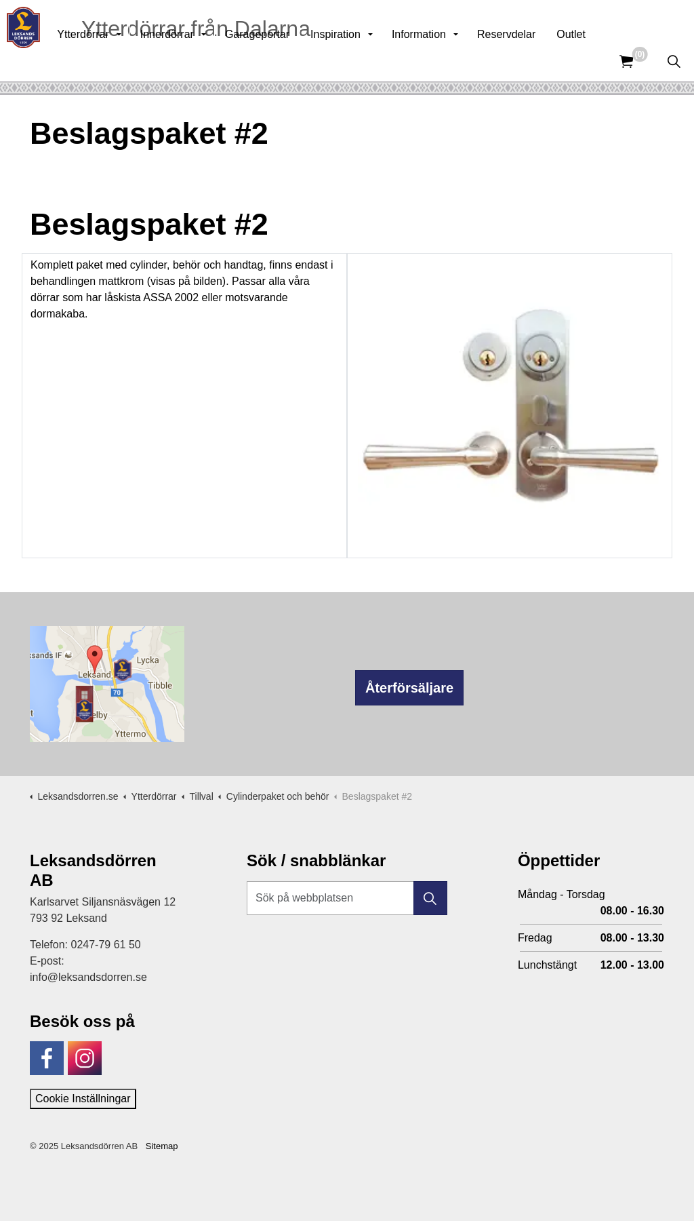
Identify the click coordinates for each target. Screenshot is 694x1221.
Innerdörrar (196, 60)
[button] (430, 898)
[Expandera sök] (673, 61)
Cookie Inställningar (83, 1098)
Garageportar (286, 60)
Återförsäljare (409, 688)
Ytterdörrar (112, 60)
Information (448, 60)
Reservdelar (535, 60)
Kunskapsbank (514, 20)
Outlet (600, 60)
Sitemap (162, 1146)
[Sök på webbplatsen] (347, 898)
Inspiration (365, 60)
